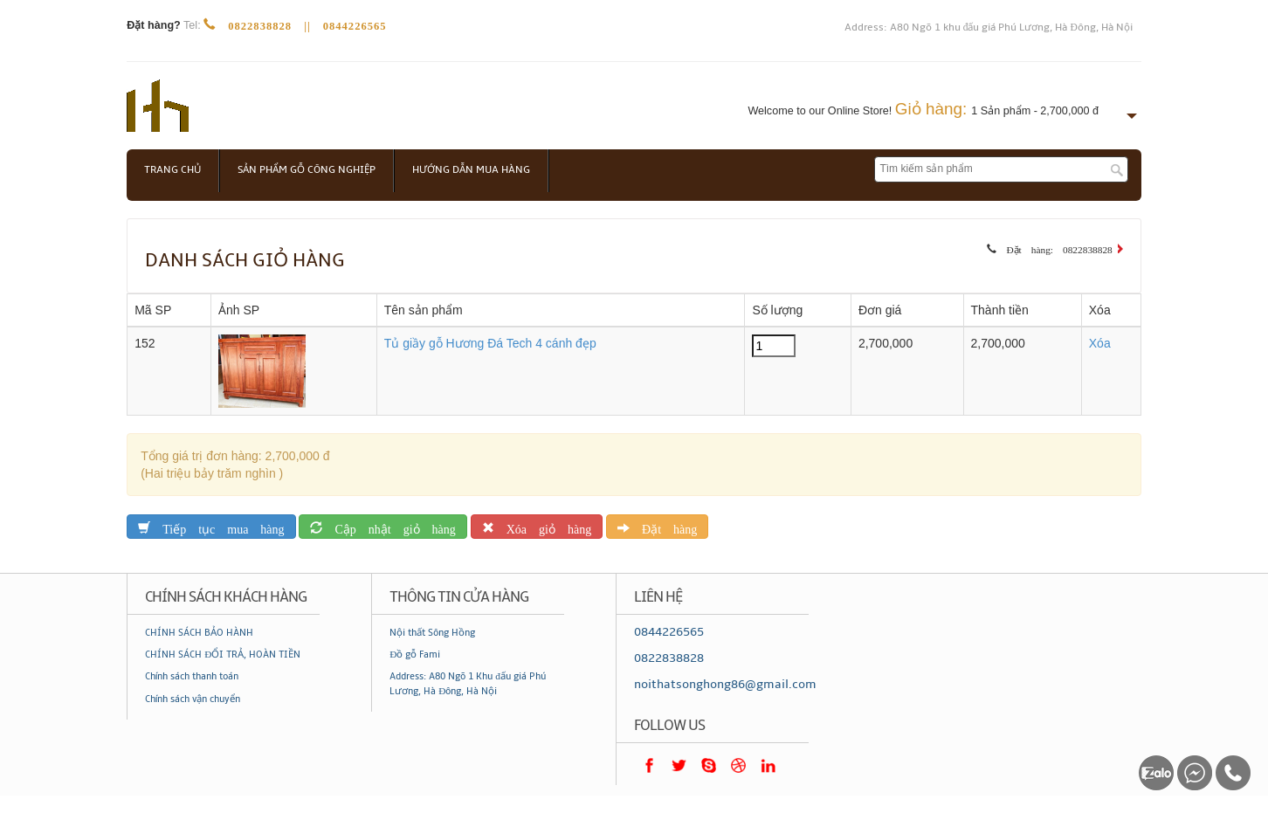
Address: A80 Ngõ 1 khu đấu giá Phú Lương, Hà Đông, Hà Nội (988, 27)
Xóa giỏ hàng (542, 526)
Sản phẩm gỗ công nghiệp (307, 170)
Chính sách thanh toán (191, 676)
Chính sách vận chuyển (192, 699)
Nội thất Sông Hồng (432, 632)
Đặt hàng (663, 526)
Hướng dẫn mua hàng (471, 170)
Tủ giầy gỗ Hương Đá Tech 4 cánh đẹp (490, 343)
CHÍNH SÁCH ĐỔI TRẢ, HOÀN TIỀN (222, 654)
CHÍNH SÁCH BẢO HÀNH (199, 632)
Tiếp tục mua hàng (217, 526)
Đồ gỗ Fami (414, 654)
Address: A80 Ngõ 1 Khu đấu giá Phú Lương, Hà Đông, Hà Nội (467, 683)
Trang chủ (172, 170)
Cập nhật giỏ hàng (388, 526)
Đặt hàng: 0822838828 (1054, 247)
